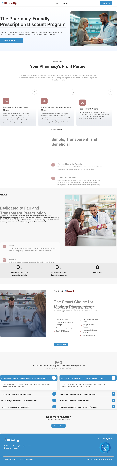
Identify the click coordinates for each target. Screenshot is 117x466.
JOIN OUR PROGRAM (11, 40)
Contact (65, 3)
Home (57, 3)
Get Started (106, 3)
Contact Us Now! (61, 344)
